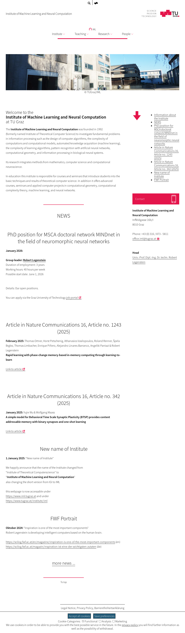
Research (105, 34)
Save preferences (104, 616)
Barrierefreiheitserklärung (109, 608)
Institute (58, 34)
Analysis (105, 621)
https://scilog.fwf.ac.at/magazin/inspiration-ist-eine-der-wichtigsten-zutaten (51, 546)
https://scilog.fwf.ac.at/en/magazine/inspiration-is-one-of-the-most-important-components (60, 542)
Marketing (119, 621)
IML (92, 29)
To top (64, 582)
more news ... (63, 563)
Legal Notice (68, 608)
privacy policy (130, 625)
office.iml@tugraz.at (144, 238)
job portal (72, 297)
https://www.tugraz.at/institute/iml (27, 501)
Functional (90, 621)
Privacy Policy (85, 608)
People (127, 34)
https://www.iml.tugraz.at (21, 496)
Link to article (14, 369)
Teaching (82, 34)
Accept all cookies (79, 616)
